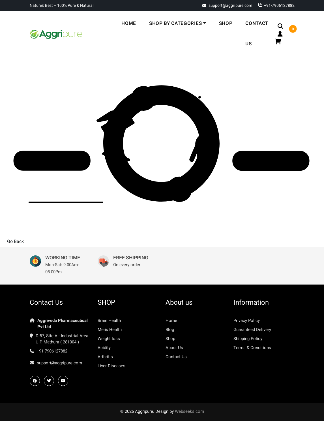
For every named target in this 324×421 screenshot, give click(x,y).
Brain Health (109, 320)
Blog (170, 329)
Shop (226, 23)
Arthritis (105, 357)
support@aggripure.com (227, 5)
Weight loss (109, 338)
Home (128, 23)
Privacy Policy (246, 320)
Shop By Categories (175, 23)
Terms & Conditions (252, 348)
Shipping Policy (247, 338)
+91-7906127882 (52, 351)
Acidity (104, 348)
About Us (174, 348)
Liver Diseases (111, 366)
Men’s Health (110, 329)
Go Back (15, 241)
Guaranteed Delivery (252, 329)
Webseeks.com (189, 411)
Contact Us (256, 33)
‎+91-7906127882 (276, 5)
